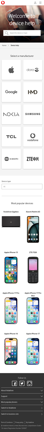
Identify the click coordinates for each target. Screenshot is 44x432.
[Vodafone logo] (3, 2)
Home (4, 45)
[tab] (22, 408)
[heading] (22, 390)
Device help (15, 45)
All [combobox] (4, 187)
